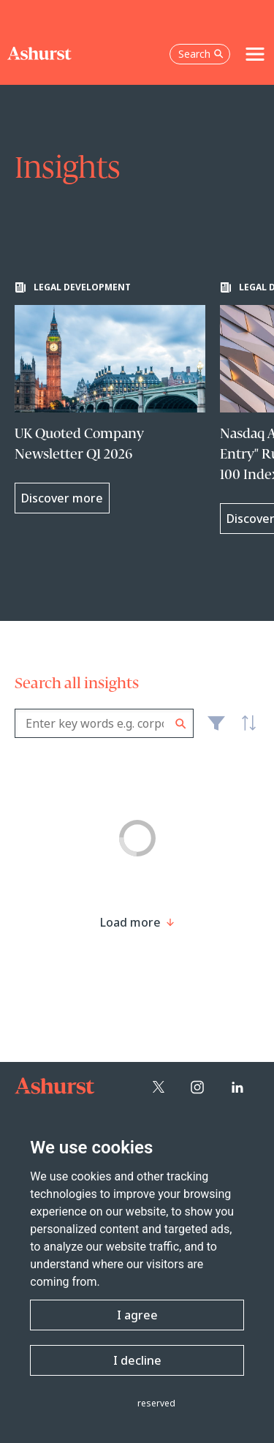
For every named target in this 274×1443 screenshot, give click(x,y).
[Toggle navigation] (255, 54)
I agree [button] (137, 1315)
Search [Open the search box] (201, 54)
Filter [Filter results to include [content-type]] (216, 729)
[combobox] (104, 723)
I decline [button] (137, 1360)
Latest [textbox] (245, 731)
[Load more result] (130, 922)
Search (181, 724)
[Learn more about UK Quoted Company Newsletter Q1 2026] (110, 397)
